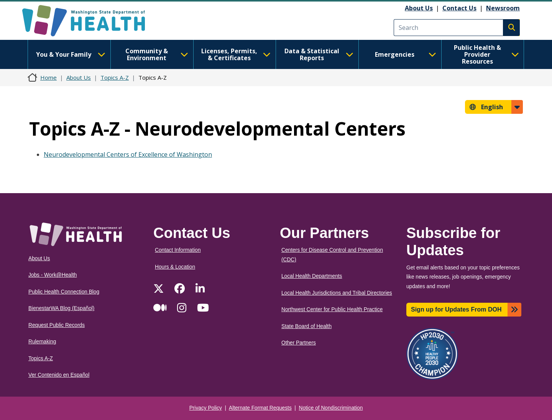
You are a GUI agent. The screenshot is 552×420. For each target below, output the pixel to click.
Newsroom (503, 8)
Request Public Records (56, 325)
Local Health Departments (311, 276)
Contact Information (178, 250)
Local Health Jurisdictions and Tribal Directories (336, 293)
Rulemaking (42, 342)
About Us (419, 8)
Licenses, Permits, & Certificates (236, 54)
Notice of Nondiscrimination (331, 408)
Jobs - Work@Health (52, 275)
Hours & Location (175, 267)
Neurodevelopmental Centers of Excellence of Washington (128, 154)
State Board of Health (306, 326)
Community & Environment (156, 54)
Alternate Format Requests (260, 408)
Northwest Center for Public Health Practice (332, 309)
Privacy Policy (205, 408)
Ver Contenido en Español (58, 375)
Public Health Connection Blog (63, 292)
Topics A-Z (114, 77)
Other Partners (298, 343)
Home (48, 77)
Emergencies (405, 54)
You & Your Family (70, 54)
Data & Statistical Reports (318, 54)
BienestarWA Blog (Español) (61, 308)
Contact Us (459, 8)
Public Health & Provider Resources (486, 54)
